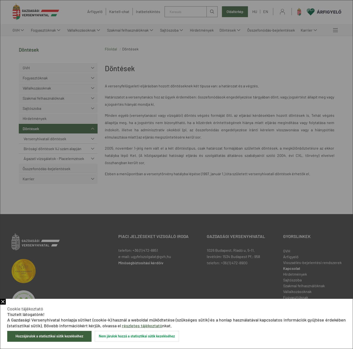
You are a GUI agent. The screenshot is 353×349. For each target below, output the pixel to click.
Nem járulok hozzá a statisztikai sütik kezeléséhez (137, 336)
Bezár (3, 302)
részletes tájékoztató (142, 325)
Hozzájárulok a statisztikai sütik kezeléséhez (49, 336)
